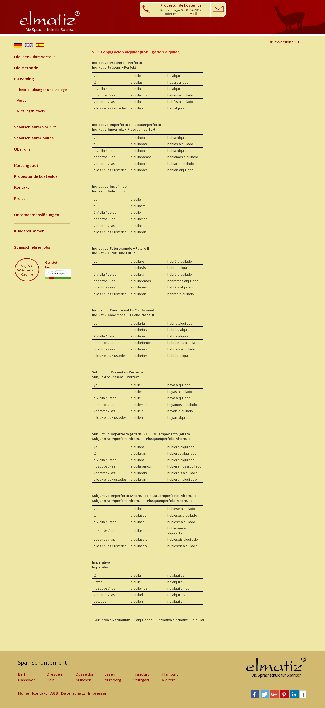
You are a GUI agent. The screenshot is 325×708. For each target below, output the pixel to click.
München (83, 679)
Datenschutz (73, 693)
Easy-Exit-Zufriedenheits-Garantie (27, 270)
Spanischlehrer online (34, 137)
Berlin (23, 674)
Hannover (26, 679)
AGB (54, 693)
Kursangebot (26, 165)
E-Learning (24, 78)
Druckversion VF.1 (284, 41)
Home (23, 693)
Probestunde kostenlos (36, 176)
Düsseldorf (85, 674)
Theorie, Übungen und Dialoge (42, 89)
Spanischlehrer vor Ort (35, 127)
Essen (109, 674)
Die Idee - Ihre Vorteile (35, 56)
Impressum (98, 693)
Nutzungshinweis (31, 111)
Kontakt (21, 187)
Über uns (22, 149)
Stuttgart (141, 679)
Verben (22, 100)
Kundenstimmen (29, 230)
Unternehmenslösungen (36, 214)
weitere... (170, 679)
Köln (50, 679)
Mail (193, 13)
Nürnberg (112, 679)
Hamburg (170, 674)
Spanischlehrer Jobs (32, 247)
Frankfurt (141, 674)
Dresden (54, 674)
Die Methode (26, 67)
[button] (255, 694)
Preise (20, 198)
